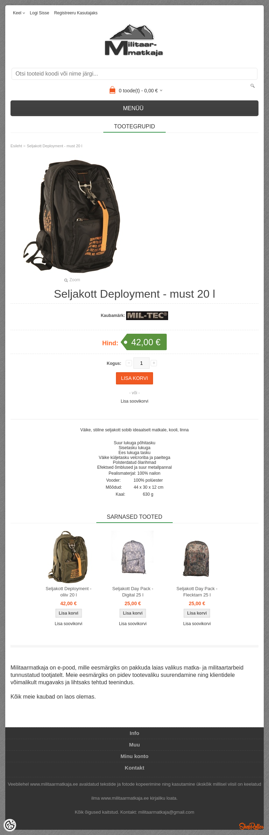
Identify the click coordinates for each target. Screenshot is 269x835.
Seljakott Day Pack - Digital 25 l (132, 591)
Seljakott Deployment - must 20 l (54, 146)
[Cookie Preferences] (10, 825)
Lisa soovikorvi (135, 401)
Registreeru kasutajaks (75, 12)
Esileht (16, 146)
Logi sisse (39, 12)
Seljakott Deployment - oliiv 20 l (68, 591)
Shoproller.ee (251, 826)
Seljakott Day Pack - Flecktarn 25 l (197, 591)
